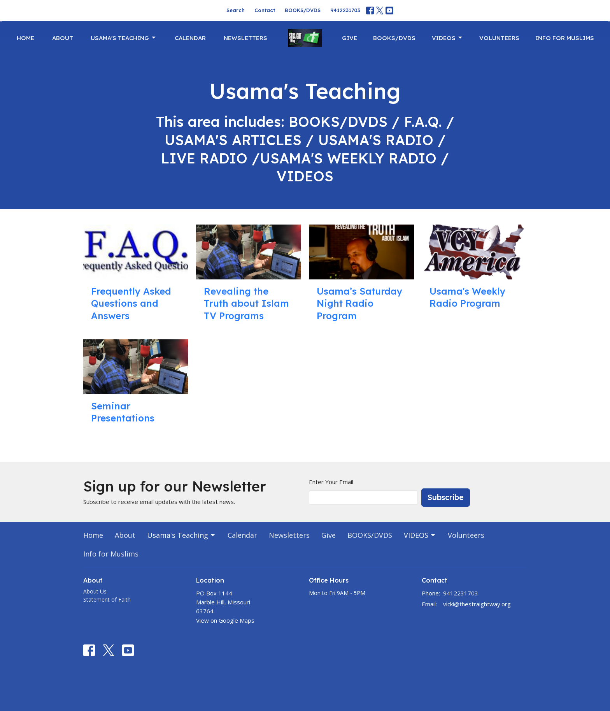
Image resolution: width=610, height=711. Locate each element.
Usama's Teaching (124, 38)
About (62, 38)
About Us (95, 591)
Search (235, 10)
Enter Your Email (331, 482)
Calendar (190, 38)
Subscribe (446, 497)
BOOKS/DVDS (303, 10)
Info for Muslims (564, 38)
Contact (264, 10)
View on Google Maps (225, 620)
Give (349, 38)
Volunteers (499, 38)
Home (25, 38)
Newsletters (245, 38)
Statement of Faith (107, 599)
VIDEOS (447, 38)
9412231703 (345, 10)
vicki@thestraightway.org (477, 604)
